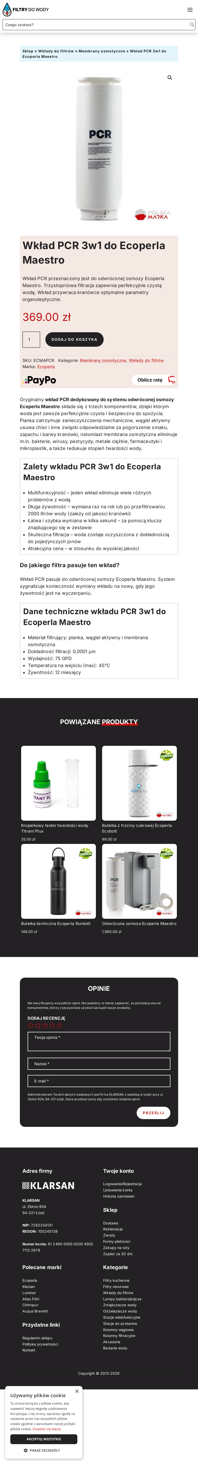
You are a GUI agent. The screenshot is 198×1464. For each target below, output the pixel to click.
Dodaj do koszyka (75, 339)
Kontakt (29, 1350)
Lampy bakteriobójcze (122, 1299)
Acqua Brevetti (35, 1311)
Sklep (28, 51)
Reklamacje (113, 1229)
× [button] (77, 1392)
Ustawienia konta (118, 1190)
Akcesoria (111, 1342)
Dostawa (110, 1223)
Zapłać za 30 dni (117, 1254)
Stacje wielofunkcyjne (121, 1317)
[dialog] (43, 1422)
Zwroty (109, 1235)
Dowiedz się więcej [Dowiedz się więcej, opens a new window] (46, 1429)
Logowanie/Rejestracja (122, 1184)
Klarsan (28, 1286)
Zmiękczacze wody (120, 1305)
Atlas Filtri (30, 1299)
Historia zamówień (118, 1196)
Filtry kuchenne (116, 1280)
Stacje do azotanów (120, 1323)
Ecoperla (46, 366)
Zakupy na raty (116, 1247)
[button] (170, 77)
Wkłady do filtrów (56, 51)
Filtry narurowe (116, 1286)
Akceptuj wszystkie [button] (44, 1439)
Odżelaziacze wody (120, 1311)
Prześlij (153, 1113)
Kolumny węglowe (118, 1329)
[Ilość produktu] (31, 339)
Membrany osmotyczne (102, 51)
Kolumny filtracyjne (119, 1335)
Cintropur (30, 1305)
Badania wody (115, 1348)
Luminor (29, 1293)
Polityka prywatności (40, 1344)
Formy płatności (116, 1241)
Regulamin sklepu (37, 1338)
